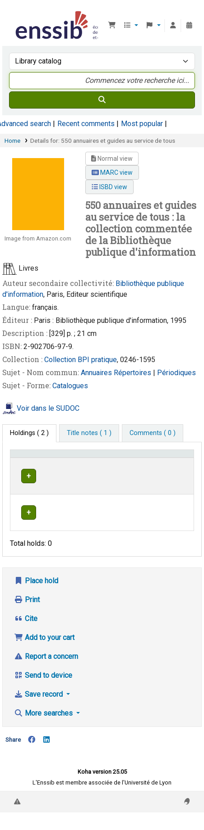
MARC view (112, 172)
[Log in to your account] (173, 25)
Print (27, 617)
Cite (25, 636)
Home (12, 140)
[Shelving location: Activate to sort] (133, 462)
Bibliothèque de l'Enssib (17, 13)
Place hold (36, 598)
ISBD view (109, 186)
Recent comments (86, 123)
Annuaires (97, 372)
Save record (39, 712)
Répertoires (133, 372)
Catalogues (70, 385)
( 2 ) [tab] (29, 433)
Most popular (142, 123)
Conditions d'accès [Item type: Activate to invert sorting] (29, 462)
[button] (112, 25)
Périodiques (176, 372)
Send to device (43, 693)
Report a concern (46, 674)
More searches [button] (44, 730)
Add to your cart (44, 655)
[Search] (102, 100)
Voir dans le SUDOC (48, 408)
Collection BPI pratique (80, 359)
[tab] (89, 433)
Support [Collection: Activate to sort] (85, 466)
